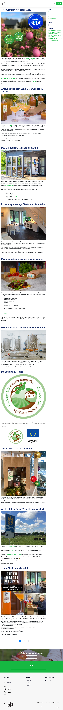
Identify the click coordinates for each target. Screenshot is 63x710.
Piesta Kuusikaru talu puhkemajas (8, 78)
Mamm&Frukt (25, 138)
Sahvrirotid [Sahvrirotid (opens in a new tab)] (6, 313)
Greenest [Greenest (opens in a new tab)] (6, 314)
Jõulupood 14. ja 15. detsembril (16, 448)
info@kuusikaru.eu (13, 194)
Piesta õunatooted (9, 185)
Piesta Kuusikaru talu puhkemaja (36, 241)
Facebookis (14, 196)
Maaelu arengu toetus (12, 372)
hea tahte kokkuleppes (30, 58)
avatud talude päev (11, 125)
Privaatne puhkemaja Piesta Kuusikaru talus (23, 204)
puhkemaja (3, 552)
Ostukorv (50, 13)
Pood (49, 11)
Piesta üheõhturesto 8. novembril (54, 30)
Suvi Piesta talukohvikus (53, 40)
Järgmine (26, 640)
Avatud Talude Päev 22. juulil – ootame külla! (23, 509)
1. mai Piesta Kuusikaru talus (15, 568)
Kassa (49, 14)
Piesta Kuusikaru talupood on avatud (19, 148)
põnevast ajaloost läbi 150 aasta (14, 554)
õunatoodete (11, 550)
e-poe (34, 81)
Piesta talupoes (25, 80)
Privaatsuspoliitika (52, 18)
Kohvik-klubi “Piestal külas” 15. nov (55, 38)
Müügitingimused (51, 16)
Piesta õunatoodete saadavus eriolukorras (22, 259)
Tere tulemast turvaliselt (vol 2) (16, 10)
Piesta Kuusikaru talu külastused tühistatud (23, 327)
